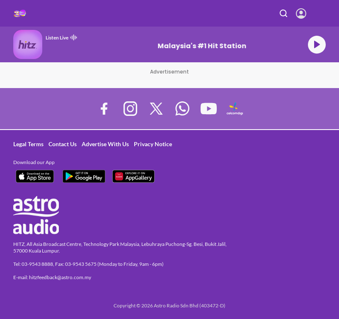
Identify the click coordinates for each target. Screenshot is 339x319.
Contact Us (62, 143)
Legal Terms (28, 143)
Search (284, 13)
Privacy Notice (153, 143)
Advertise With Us (105, 143)
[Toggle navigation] (324, 13)
